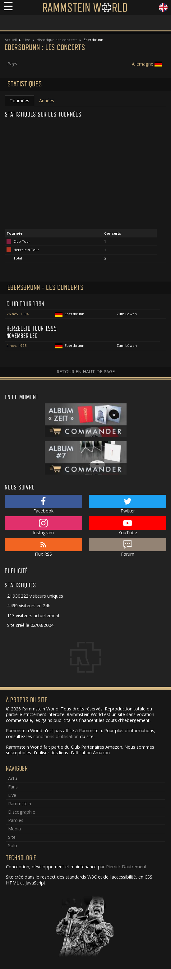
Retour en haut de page (86, 371)
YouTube (127, 525)
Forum (127, 547)
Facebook (43, 504)
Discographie (21, 812)
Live (26, 39)
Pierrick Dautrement (126, 867)
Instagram (43, 525)
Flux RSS (43, 547)
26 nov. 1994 (18, 313)
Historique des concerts (57, 39)
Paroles (15, 820)
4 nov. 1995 (17, 345)
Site (12, 837)
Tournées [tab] (19, 100)
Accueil (11, 39)
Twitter (127, 504)
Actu (12, 778)
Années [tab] (46, 100)
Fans (13, 787)
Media (14, 829)
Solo (12, 845)
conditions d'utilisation (56, 736)
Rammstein (19, 803)
